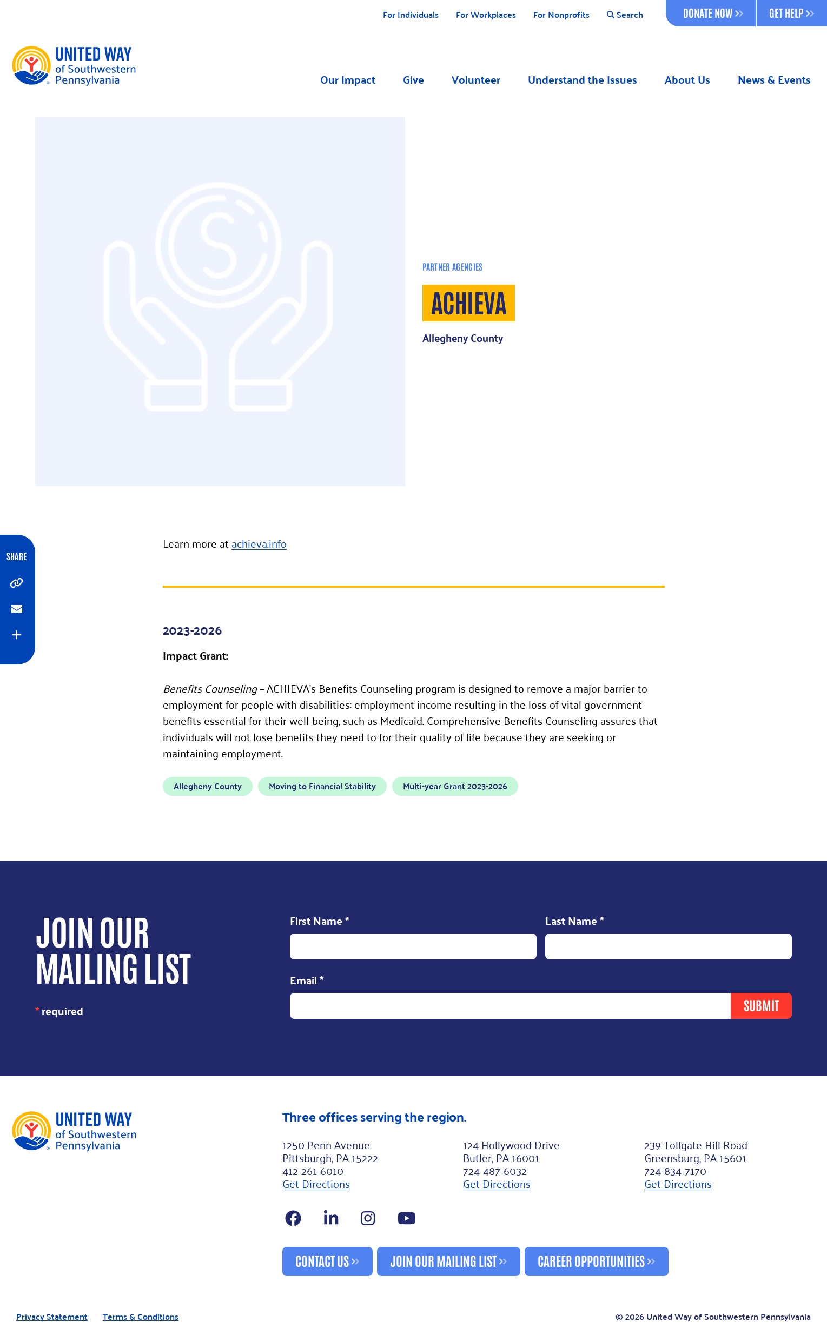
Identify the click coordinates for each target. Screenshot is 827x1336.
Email (307, 980)
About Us (687, 80)
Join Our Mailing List (443, 1260)
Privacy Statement (52, 1317)
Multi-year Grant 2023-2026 (455, 786)
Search (625, 15)
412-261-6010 (312, 1170)
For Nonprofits (561, 15)
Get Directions (316, 1183)
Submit (761, 1004)
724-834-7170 (675, 1170)
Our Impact (347, 80)
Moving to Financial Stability (322, 786)
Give (413, 80)
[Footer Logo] (142, 1193)
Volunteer (476, 80)
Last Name (574, 921)
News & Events (774, 80)
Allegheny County (208, 786)
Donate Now (713, 12)
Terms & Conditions (140, 1317)
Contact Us (322, 1260)
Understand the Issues (582, 80)
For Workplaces (486, 15)
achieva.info (259, 543)
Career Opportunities (591, 1260)
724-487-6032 (495, 1170)
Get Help (791, 12)
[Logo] (73, 65)
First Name (319, 921)
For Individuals (411, 15)
